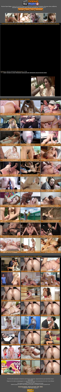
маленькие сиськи (34, 72)
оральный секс (25, 72)
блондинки (18, 72)
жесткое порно (43, 72)
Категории (21, 9)
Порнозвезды (39, 9)
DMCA (41, 386)
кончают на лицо (11, 72)
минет (4, 72)
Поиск (32, 9)
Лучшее (27, 9)
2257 (38, 386)
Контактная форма (22, 386)
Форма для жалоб (32, 386)
